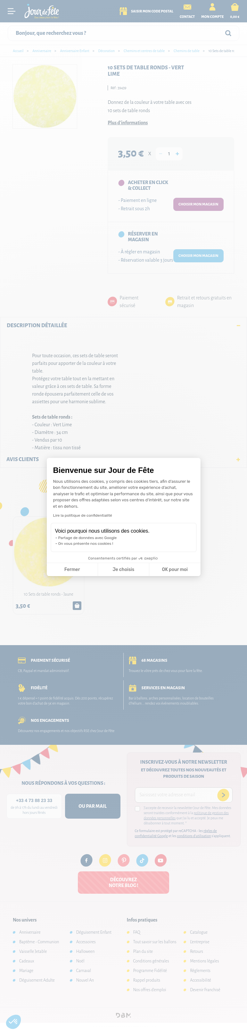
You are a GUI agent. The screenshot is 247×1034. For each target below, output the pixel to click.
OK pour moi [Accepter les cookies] (175, 569)
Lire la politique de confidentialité (82, 515)
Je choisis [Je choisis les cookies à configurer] (123, 569)
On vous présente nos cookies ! (85, 543)
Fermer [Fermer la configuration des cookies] (72, 569)
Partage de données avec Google (87, 538)
